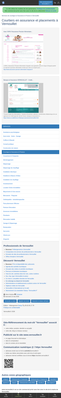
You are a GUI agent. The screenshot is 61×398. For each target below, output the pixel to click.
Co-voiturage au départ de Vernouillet (17, 281)
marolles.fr (41, 382)
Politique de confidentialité (46, 8)
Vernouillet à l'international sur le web (17, 288)
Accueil (6, 395)
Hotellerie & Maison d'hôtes (11, 176)
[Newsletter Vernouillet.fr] (55, 2)
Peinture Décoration (9, 207)
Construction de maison (10, 148)
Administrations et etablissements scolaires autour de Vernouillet (26, 283)
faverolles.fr (53, 379)
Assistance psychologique (11, 132)
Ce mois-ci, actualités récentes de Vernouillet (20, 278)
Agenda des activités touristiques (16, 266)
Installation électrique (9, 172)
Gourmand (42, 395)
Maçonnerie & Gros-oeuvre (11, 191)
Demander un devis (10, 301)
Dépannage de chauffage (11, 168)
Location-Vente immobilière (11, 187)
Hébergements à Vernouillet (21, 249)
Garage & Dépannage (10, 223)
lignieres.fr (6, 382)
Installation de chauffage (10, 179)
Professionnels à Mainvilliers (27, 382)
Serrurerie (6, 231)
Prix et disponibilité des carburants (23, 264)
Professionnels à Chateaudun (19, 379)
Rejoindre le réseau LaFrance (40, 301)
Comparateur (18, 395)
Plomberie (6, 215)
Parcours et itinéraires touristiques (16, 271)
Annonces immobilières (10, 211)
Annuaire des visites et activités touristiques (19, 269)
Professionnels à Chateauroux (39, 379)
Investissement (8, 183)
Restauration (7, 227)
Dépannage (7, 164)
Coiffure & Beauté (8, 140)
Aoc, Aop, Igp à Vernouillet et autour (17, 276)
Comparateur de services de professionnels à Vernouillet (23, 252)
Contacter (19, 294)
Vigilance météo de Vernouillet (15, 285)
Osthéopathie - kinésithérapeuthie (13, 199)
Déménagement (8, 160)
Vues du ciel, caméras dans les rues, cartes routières (22, 274)
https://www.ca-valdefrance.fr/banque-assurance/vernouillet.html (21, 118)
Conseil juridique (8, 144)
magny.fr (14, 382)
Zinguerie (6, 239)
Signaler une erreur (24, 301)
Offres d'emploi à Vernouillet (14, 256)
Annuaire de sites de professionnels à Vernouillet (21, 254)
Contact (55, 395)
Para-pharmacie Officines (11, 203)
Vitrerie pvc (6, 235)
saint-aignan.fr (51, 382)
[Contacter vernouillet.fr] (58, 2)
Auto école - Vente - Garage (12, 136)
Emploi (30, 395)
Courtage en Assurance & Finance (14, 152)
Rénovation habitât (9, 219)
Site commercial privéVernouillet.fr (46, 2)
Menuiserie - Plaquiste (10, 195)
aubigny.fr (5, 379)
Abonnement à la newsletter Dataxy (21, 290)
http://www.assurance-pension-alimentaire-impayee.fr (18, 69)
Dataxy (20, 305)
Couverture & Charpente (10, 156)
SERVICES (6, 126)
